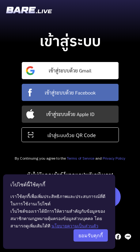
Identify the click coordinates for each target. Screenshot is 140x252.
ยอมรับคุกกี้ (90, 235)
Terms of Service (80, 158)
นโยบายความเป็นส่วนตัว (74, 226)
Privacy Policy (114, 158)
